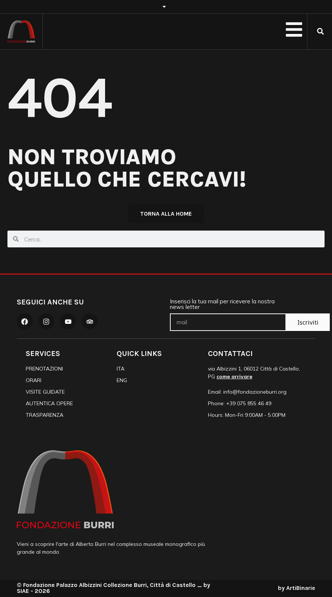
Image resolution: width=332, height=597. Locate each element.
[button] (320, 31)
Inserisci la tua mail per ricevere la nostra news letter (222, 305)
